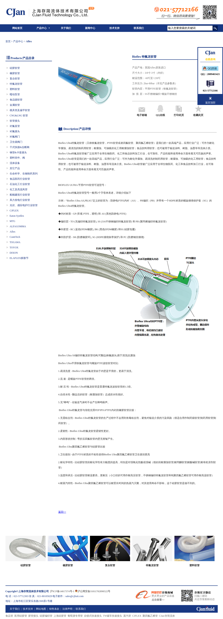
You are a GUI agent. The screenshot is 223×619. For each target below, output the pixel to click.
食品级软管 (16, 99)
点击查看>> (158, 599)
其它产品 (15, 168)
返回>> (62, 511)
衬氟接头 (15, 131)
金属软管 (15, 104)
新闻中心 (90, 28)
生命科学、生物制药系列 (24, 173)
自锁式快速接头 (93, 615)
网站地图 (41, 608)
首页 (8, 41)
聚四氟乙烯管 (150, 615)
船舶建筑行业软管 (20, 194)
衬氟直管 (15, 126)
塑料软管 (15, 89)
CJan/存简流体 (167, 615)
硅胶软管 (15, 68)
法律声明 (67, 608)
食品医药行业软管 (20, 178)
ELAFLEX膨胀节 (19, 258)
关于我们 (66, 28)
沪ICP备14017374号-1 (62, 591)
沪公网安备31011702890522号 (92, 591)
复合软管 (15, 78)
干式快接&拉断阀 (19, 147)
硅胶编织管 (46, 615)
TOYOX (14, 247)
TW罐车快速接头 (112, 615)
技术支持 (114, 28)
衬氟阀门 (15, 136)
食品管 (9, 615)
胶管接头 (33, 615)
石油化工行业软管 (20, 184)
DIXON (14, 252)
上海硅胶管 (60, 615)
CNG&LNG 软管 (19, 115)
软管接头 (15, 120)
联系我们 (139, 28)
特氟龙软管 (16, 83)
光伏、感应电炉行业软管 (24, 205)
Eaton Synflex (17, 215)
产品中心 (42, 28)
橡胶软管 (15, 73)
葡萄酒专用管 (75, 615)
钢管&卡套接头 (18, 152)
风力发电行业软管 (20, 200)
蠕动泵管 (15, 94)
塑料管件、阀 (17, 157)
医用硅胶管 (20, 615)
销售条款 (54, 608)
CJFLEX (14, 210)
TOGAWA (15, 242)
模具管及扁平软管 (20, 110)
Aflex (12, 231)
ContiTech (15, 236)
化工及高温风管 (18, 189)
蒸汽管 (127, 615)
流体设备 (15, 163)
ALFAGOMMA (18, 226)
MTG (12, 221)
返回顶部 (210, 102)
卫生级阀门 (16, 141)
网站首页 (17, 28)
